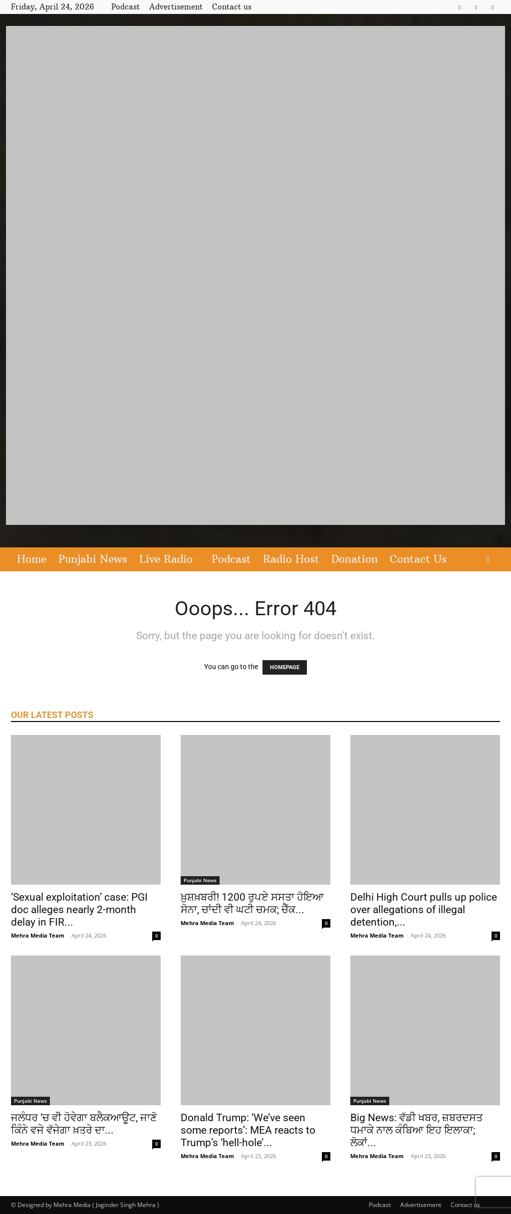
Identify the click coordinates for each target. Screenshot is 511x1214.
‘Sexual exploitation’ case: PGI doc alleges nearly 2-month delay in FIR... (79, 909)
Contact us (232, 6)
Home (31, 559)
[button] (488, 560)
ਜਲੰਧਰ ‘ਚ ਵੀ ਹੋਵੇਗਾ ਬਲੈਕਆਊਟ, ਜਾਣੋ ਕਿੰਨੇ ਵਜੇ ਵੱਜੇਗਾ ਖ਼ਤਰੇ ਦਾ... (84, 1124)
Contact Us (421, 559)
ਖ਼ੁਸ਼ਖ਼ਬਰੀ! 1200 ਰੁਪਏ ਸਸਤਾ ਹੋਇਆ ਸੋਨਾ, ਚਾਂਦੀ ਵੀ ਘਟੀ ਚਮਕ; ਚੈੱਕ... (252, 903)
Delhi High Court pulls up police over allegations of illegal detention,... (423, 909)
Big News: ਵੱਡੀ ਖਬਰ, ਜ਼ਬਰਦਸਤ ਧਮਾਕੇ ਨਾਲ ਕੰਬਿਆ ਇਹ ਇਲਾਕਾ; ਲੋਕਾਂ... (416, 1130)
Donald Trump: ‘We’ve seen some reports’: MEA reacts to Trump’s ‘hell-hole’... (248, 1130)
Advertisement (176, 6)
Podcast (125, 6)
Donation (354, 559)
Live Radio (168, 559)
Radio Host (291, 559)
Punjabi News (92, 559)
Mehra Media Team (37, 935)
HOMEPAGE (284, 667)
